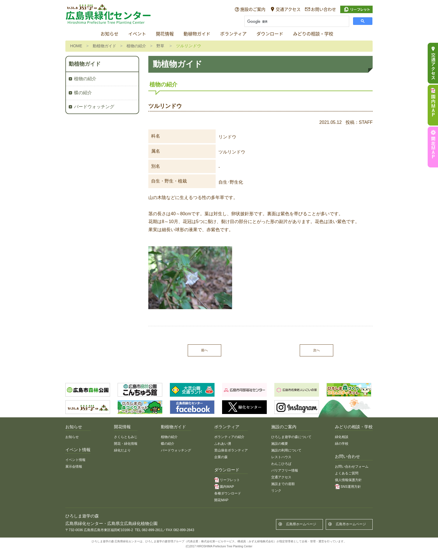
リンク (276, 491)
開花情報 (165, 34)
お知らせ (109, 34)
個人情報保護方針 (348, 480)
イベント (137, 34)
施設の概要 (279, 444)
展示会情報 (73, 466)
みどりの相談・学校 (313, 34)
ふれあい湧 (222, 444)
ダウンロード (269, 34)
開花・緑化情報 (125, 444)
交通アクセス (288, 9)
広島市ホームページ (351, 524)
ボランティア (233, 34)
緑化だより (122, 450)
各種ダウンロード (227, 493)
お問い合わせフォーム (351, 466)
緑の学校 (341, 444)
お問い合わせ (323, 9)
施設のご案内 (252, 9)
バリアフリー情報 (284, 470)
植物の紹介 (136, 46)
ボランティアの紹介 (229, 437)
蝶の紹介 (83, 92)
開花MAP (221, 500)
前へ (204, 350)
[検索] (296, 22)
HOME (76, 46)
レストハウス (281, 457)
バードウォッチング (94, 106)
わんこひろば (281, 464)
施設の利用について (286, 450)
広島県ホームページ (301, 524)
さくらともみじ (125, 437)
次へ (316, 350)
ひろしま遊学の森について (291, 437)
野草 (160, 46)
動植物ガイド (197, 34)
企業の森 (221, 457)
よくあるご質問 (346, 473)
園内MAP (227, 487)
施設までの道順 (283, 484)
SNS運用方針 (351, 487)
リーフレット (230, 480)
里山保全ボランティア (231, 450)
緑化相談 (341, 437)
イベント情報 (75, 460)
